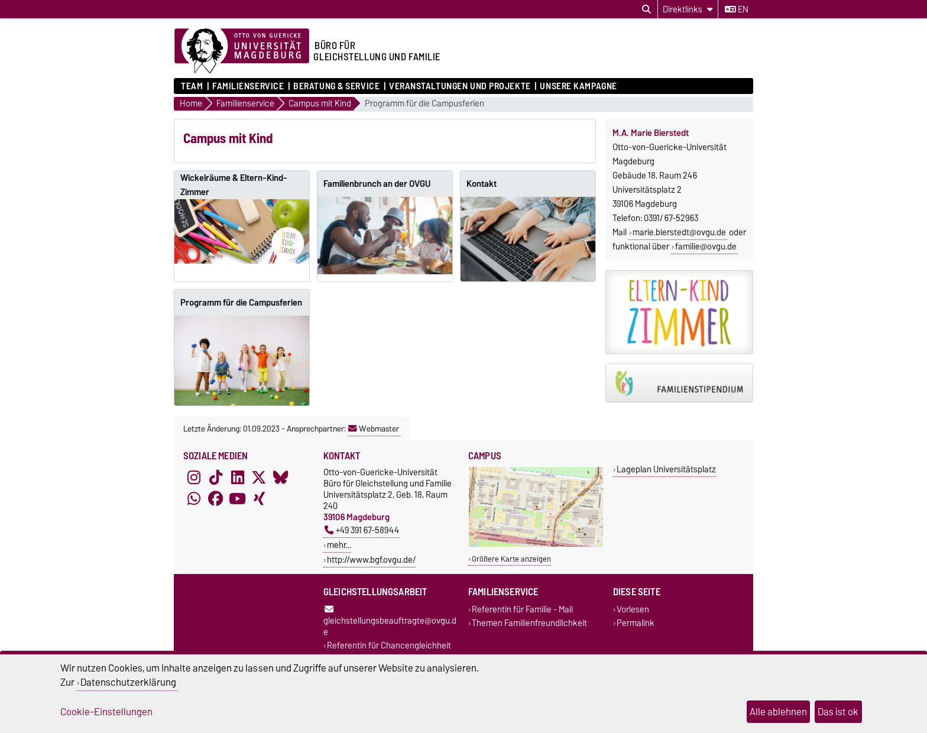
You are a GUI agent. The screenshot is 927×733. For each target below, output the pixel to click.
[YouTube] (237, 498)
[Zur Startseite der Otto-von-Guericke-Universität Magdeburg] (242, 51)
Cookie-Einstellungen (106, 711)
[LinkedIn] (237, 477)
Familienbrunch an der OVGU (376, 184)
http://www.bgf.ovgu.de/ (371, 559)
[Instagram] (194, 477)
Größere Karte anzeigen (511, 559)
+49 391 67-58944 (362, 530)
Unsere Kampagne (578, 86)
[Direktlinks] (688, 9)
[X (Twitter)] (259, 477)
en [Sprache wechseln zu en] (736, 9)
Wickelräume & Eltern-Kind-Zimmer (233, 185)
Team (192, 86)
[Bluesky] (280, 477)
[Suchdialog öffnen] (646, 9)
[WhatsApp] (194, 498)
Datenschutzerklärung (128, 682)
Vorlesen (633, 609)
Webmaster (373, 428)
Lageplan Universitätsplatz (666, 469)
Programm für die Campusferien (424, 104)
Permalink (635, 623)
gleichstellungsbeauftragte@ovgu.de (389, 622)
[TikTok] (215, 477)
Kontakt (481, 184)
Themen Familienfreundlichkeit (529, 623)
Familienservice (248, 86)
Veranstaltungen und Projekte (460, 86)
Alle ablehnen (778, 711)
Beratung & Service (336, 86)
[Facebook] (215, 498)
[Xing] (259, 498)
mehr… (339, 544)
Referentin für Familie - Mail (522, 609)
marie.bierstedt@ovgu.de (679, 232)
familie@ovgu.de (706, 246)
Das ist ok (838, 711)
